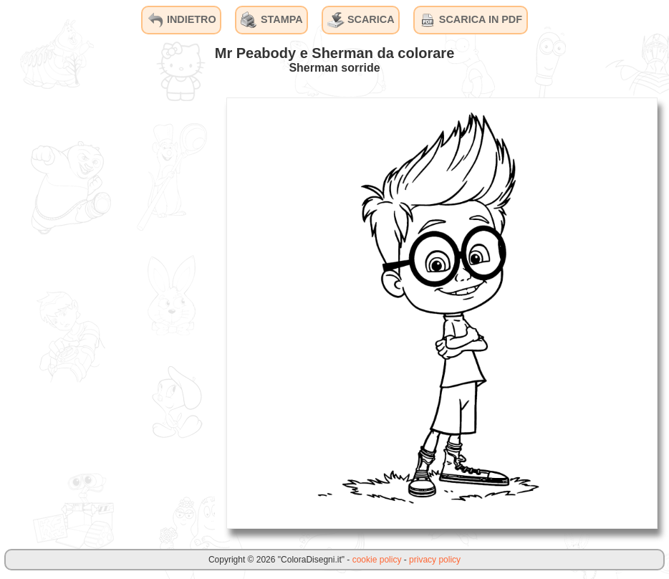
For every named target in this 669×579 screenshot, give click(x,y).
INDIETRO (181, 20)
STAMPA (272, 20)
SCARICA (361, 20)
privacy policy (435, 560)
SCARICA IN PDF (470, 20)
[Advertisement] (107, 312)
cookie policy (377, 560)
